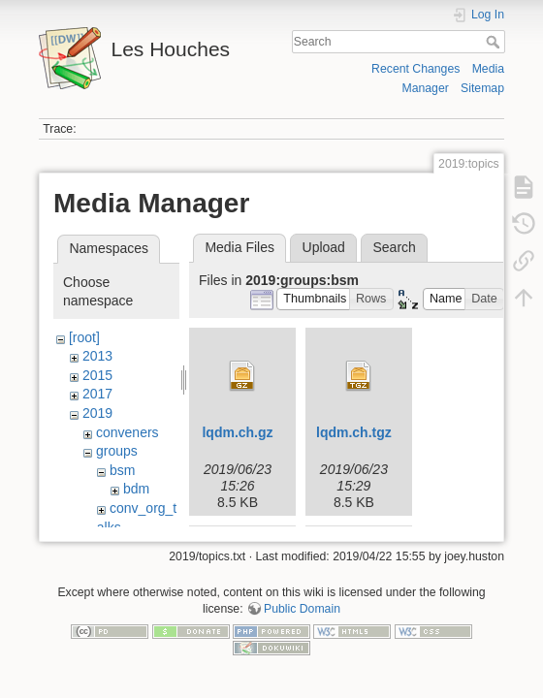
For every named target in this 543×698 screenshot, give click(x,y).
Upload (324, 247)
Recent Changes (415, 69)
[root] (84, 337)
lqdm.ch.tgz (354, 432)
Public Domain (302, 617)
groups (117, 451)
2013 (97, 356)
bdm (136, 488)
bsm (122, 470)
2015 (97, 375)
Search (495, 41)
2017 (97, 393)
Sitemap (482, 88)
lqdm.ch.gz (237, 432)
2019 (97, 413)
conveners (127, 432)
